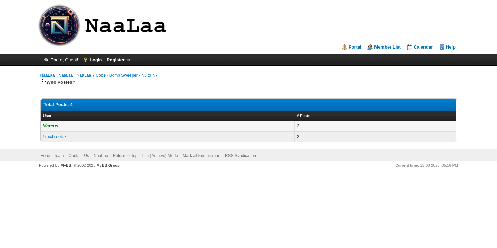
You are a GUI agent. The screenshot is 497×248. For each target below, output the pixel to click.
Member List (387, 47)
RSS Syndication (240, 155)
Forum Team (52, 155)
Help (451, 47)
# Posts (303, 116)
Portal (355, 47)
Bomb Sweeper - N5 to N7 (133, 75)
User (47, 116)
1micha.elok (55, 136)
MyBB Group (108, 165)
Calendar (423, 47)
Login (96, 59)
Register (116, 59)
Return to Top (125, 155)
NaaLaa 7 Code (91, 75)
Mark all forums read (201, 155)
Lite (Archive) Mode (160, 155)
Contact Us (79, 155)
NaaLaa (47, 75)
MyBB (65, 165)
